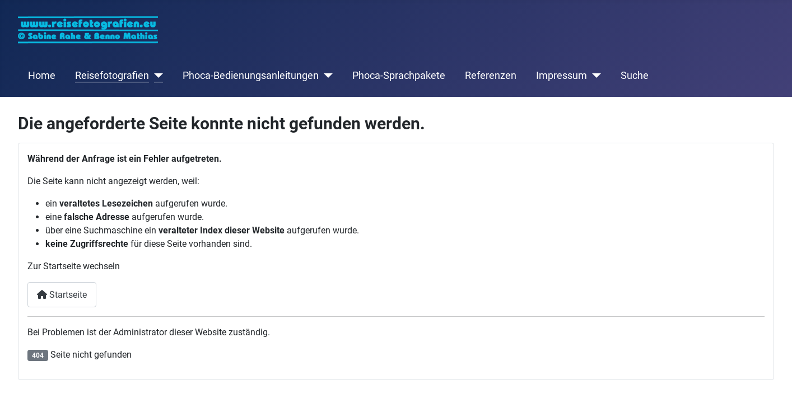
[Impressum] (594, 75)
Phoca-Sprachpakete (398, 75)
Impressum (561, 75)
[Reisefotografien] (156, 75)
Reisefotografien (112, 75)
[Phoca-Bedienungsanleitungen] (326, 75)
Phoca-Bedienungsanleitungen (251, 75)
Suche (635, 75)
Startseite (62, 294)
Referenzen (490, 75)
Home (41, 75)
